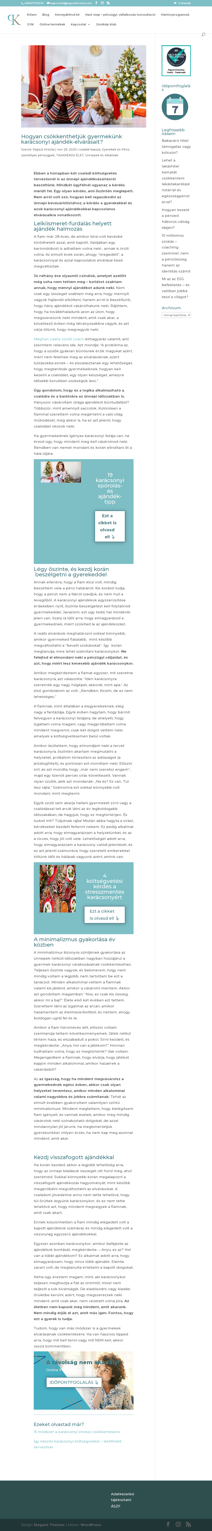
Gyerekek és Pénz (115, 149)
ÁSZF (115, 1506)
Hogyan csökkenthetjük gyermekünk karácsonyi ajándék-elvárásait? (71, 139)
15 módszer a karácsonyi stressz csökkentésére (77, 1432)
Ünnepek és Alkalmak (101, 155)
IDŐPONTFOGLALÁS (71, 1382)
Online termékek (52, 24)
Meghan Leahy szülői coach (59, 339)
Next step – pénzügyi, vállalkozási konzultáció (120, 15)
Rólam (32, 15)
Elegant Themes (49, 1525)
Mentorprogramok (175, 15)
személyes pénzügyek (38, 155)
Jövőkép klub (106, 24)
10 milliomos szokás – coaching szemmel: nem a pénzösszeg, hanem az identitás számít (176, 253)
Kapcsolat (78, 24)
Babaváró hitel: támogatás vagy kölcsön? (176, 147)
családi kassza (89, 149)
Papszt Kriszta (43, 149)
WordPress (91, 1525)
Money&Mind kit (67, 15)
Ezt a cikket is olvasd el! (107, 526)
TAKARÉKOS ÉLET (70, 155)
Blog (45, 15)
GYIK (30, 24)
